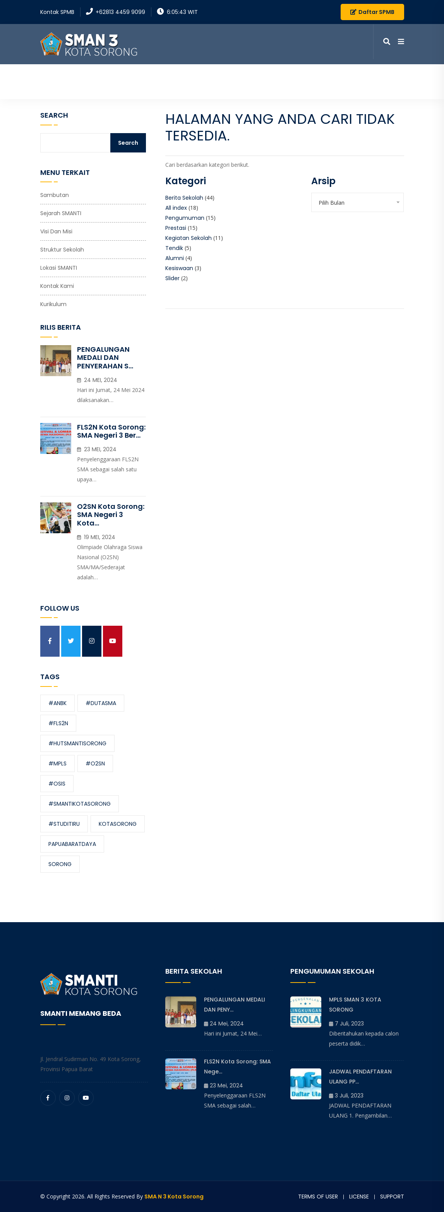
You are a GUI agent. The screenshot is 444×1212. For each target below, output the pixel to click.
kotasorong (118, 824)
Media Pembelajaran (300, 81)
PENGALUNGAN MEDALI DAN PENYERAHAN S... (105, 357)
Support (392, 1196)
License (359, 1196)
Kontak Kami (361, 81)
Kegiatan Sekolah (188, 238)
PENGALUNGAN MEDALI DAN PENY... (234, 1004)
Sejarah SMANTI (60, 213)
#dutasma (101, 703)
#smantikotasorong (79, 804)
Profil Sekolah (184, 81)
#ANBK (57, 703)
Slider (172, 278)
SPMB (397, 81)
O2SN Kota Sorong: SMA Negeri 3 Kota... (110, 515)
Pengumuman (184, 218)
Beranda (139, 81)
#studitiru (64, 824)
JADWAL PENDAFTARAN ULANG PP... (360, 1076)
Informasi (238, 81)
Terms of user (318, 1196)
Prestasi (175, 228)
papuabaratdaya (72, 844)
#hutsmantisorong (77, 743)
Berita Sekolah (184, 198)
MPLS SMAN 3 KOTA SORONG (355, 1004)
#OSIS (56, 783)
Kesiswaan (179, 268)
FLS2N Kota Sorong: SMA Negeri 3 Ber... (111, 431)
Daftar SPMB (372, 12)
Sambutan (54, 195)
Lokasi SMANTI (58, 268)
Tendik (174, 248)
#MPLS (57, 763)
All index (176, 208)
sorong (60, 864)
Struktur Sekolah (62, 249)
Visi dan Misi (56, 231)
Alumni (174, 258)
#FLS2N (58, 723)
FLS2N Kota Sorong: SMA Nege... (237, 1066)
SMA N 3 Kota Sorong (174, 1196)
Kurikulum (53, 304)
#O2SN (95, 763)
